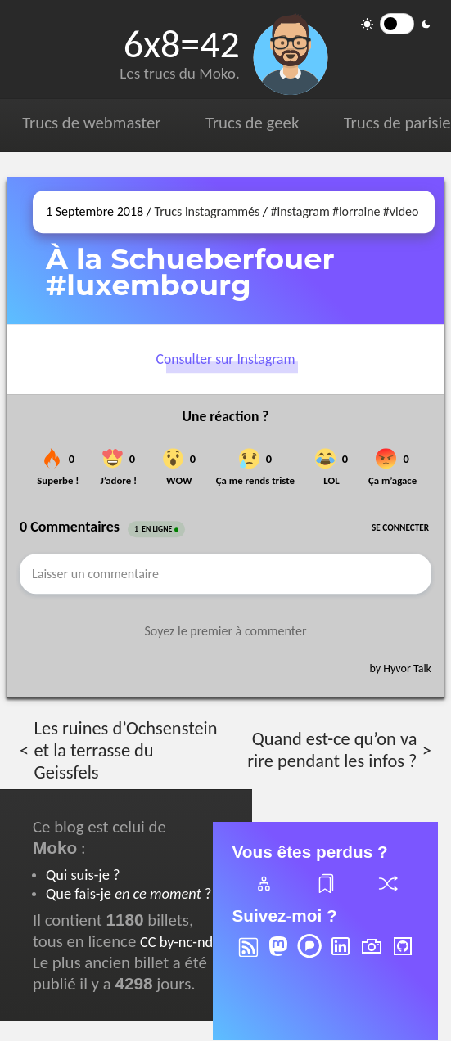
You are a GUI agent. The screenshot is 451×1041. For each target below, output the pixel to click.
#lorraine (356, 211)
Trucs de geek (252, 122)
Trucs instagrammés (207, 211)
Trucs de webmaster (91, 122)
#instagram (300, 211)
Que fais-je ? (128, 893)
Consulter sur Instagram (225, 360)
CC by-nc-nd (176, 941)
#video (401, 211)
